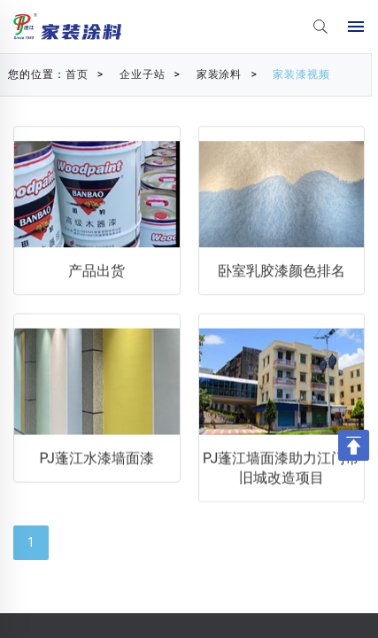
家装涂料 (208, 74)
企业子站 (131, 74)
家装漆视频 (291, 74)
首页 (65, 74)
